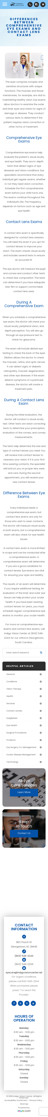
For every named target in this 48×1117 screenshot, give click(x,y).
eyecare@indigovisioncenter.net (24, 972)
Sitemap (24, 1104)
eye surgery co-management (21, 747)
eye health (11, 725)
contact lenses (14, 710)
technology (12, 761)
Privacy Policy (35, 1100)
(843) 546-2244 (24, 956)
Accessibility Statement (15, 1100)
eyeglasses (11, 718)
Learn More (24, 792)
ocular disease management (21, 754)
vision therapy (13, 688)
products (10, 740)
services (10, 703)
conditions (11, 681)
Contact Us (24, 833)
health (9, 696)
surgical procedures (16, 732)
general (10, 674)
